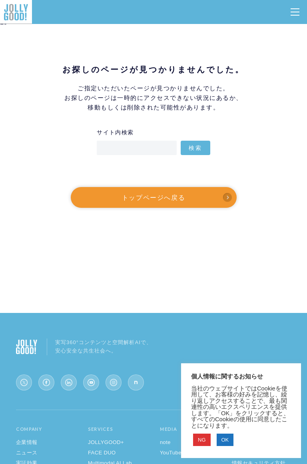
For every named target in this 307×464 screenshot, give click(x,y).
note (165, 442)
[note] (136, 382)
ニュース (27, 452)
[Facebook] (46, 382)
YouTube (170, 452)
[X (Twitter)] (24, 382)
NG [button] (202, 440)
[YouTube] (91, 382)
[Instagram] (114, 382)
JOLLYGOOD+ (106, 442)
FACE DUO (102, 452)
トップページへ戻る (153, 197)
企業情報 (27, 442)
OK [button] (225, 440)
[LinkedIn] (69, 382)
